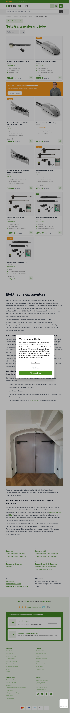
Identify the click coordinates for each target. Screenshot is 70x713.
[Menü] (67, 700)
